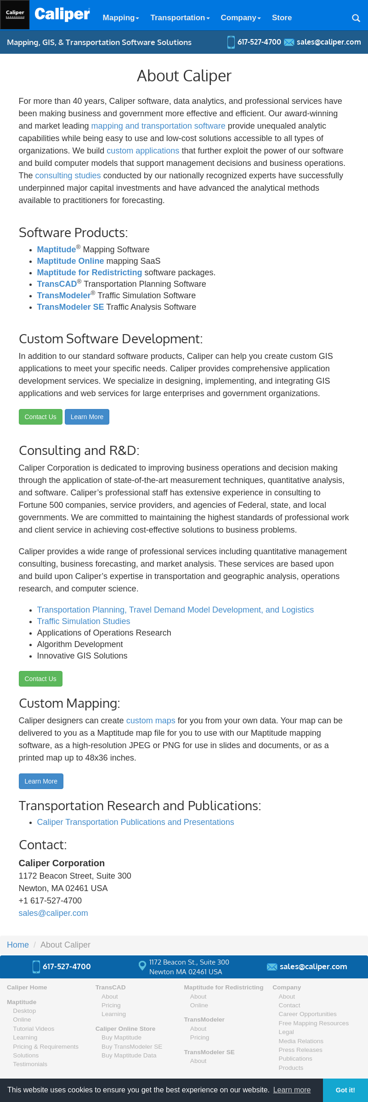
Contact (289, 1005)
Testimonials (30, 1064)
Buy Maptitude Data (129, 1055)
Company (241, 17)
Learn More (87, 416)
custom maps (151, 720)
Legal (286, 1031)
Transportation (179, 17)
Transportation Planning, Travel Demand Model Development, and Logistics (175, 609)
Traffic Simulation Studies (83, 621)
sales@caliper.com (53, 913)
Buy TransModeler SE (132, 1046)
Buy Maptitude (122, 1037)
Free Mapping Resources (314, 1023)
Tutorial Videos (33, 1028)
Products (291, 1067)
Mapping (121, 17)
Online (22, 1019)
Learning (25, 1037)
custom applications (143, 150)
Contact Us (41, 416)
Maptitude (56, 249)
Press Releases (301, 1049)
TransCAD (57, 284)
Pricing (111, 1005)
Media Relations (301, 1041)
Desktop (24, 1010)
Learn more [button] (292, 1090)
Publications (295, 1058)
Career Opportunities (308, 1014)
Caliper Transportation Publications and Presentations (135, 822)
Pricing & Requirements (46, 1046)
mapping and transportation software (158, 126)
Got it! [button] (345, 1090)
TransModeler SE (70, 307)
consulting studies (68, 175)
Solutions (26, 1055)
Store (282, 17)
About (110, 996)
